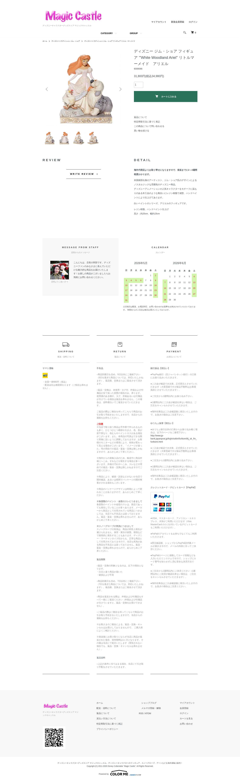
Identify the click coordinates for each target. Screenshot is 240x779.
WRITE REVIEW (82, 176)
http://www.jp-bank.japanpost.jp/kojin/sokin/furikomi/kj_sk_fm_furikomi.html (174, 440)
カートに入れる (165, 96)
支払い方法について (118, 720)
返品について (140, 117)
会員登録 (186, 710)
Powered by (120, 771)
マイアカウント (158, 22)
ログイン (193, 22)
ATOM (158, 715)
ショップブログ (156, 704)
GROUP (134, 33)
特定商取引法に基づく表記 (147, 121)
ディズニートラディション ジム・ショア (69, 41)
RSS (151, 715)
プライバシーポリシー (120, 731)
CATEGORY (107, 33)
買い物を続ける (141, 130)
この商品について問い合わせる (149, 126)
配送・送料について (118, 710)
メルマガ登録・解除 (158, 710)
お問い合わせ (188, 725)
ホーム (45, 41)
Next (120, 89)
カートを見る (188, 720)
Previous (47, 89)
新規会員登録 (177, 22)
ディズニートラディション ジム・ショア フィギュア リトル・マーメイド (121, 41)
